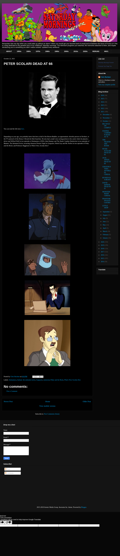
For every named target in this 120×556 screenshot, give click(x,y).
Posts (7, 469)
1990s (57, 51)
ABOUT (9, 51)
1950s (19, 51)
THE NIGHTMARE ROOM (106, 142)
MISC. (106, 51)
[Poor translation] (8, 522)
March (105, 231)
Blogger (83, 507)
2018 (103, 248)
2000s (66, 51)
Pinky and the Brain (57, 380)
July (104, 218)
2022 (103, 108)
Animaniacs (12, 380)
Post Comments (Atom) (51, 414)
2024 (103, 102)
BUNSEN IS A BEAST (106, 179)
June (104, 221)
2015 (103, 258)
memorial (47, 380)
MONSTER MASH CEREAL (106, 194)
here (22, 129)
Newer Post (8, 401)
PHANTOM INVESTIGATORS (106, 200)
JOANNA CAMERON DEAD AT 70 (106, 134)
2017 (103, 252)
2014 (103, 261)
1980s (47, 51)
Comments (9, 473)
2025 (103, 98)
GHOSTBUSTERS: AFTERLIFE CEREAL (106, 170)
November (106, 118)
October (105, 121)
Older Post (87, 401)
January (105, 238)
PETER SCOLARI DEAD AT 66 (106, 151)
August (105, 215)
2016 (103, 255)
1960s (28, 51)
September (106, 212)
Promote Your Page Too (105, 66)
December (106, 114)
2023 (103, 105)
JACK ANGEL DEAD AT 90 (106, 160)
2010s (76, 51)
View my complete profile (106, 85)
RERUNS (95, 51)
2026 (103, 95)
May (104, 225)
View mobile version (47, 406)
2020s (85, 51)
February (106, 234)
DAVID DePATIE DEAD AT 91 (106, 185)
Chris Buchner (106, 77)
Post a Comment (12, 391)
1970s (38, 51)
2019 (103, 245)
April (104, 228)
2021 (103, 112)
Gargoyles (39, 380)
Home (47, 401)
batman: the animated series (26, 380)
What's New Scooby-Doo (72, 380)
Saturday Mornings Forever (106, 62)
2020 (103, 242)
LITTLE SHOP (105, 207)
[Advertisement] (15, 490)
